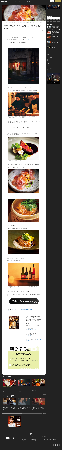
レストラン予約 (15, 1)
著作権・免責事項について (34, 439)
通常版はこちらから (30, 335)
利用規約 (32, 436)
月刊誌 (25, 1)
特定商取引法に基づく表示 (34, 440)
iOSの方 (38, 339)
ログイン (52, 1)
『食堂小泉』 (27, 39)
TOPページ (21, 436)
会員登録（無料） (58, 1)
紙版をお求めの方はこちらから (32, 329)
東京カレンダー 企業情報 (23, 440)
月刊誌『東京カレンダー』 (46, 436)
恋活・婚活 (21, 1)
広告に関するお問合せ (23, 439)
